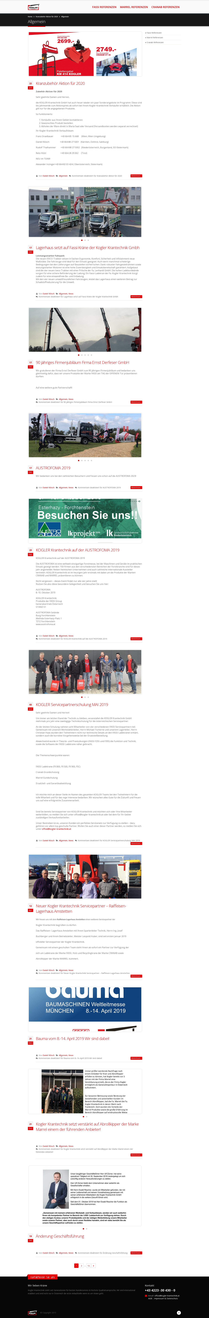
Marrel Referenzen (134, 7)
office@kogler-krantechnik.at (56, 828)
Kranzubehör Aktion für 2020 (60, 83)
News (71, 293)
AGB (150, 1298)
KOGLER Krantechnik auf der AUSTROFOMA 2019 (77, 550)
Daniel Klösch (48, 176)
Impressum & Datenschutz (166, 1298)
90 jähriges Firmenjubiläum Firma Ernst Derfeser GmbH (82, 362)
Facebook (179, 1313)
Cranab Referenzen (165, 7)
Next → (93, 1265)
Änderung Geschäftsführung (60, 1236)
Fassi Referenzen (104, 7)
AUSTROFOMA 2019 (53, 468)
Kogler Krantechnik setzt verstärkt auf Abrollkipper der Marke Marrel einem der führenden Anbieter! (87, 1126)
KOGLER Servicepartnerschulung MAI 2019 (72, 704)
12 (89, 1265)
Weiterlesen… (136, 176)
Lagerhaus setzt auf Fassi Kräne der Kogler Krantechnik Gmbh (87, 247)
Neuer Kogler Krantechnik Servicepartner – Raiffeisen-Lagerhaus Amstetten (81, 908)
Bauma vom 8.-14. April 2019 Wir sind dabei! (72, 1038)
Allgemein (63, 176)
